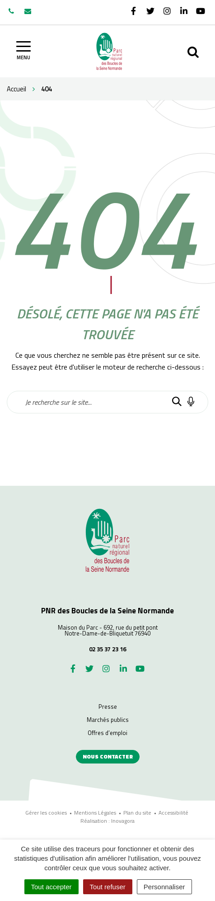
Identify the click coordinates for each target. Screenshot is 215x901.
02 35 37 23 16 (107, 649)
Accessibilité (173, 812)
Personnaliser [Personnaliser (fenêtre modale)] (164, 887)
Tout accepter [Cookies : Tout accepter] (51, 887)
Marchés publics (108, 719)
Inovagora (123, 820)
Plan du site (137, 812)
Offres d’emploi (107, 732)
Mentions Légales (95, 812)
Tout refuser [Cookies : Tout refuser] (108, 887)
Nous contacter (108, 756)
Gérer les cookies (46, 812)
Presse (107, 706)
